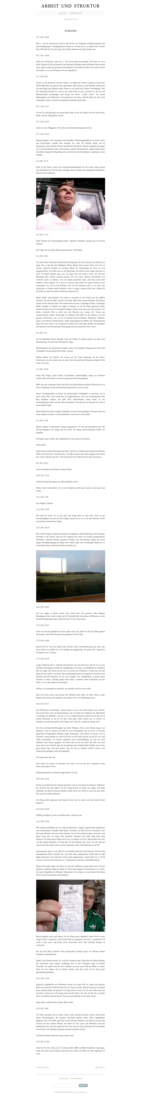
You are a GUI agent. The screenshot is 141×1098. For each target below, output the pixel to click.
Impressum (76, 13)
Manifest (84, 1092)
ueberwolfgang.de (76, 1078)
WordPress (76, 1092)
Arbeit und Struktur (70, 5)
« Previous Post (42, 1067)
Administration (63, 1078)
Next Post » (100, 1067)
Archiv (63, 13)
